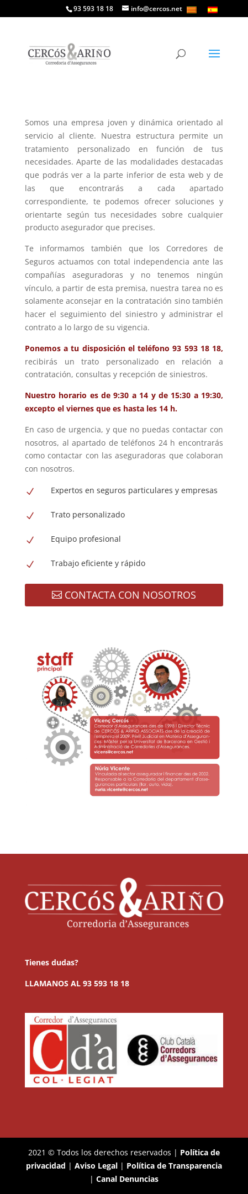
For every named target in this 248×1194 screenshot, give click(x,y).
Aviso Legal (96, 1165)
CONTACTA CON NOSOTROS (130, 594)
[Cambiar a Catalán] (191, 10)
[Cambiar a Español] (212, 10)
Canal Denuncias (127, 1179)
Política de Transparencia (174, 1165)
